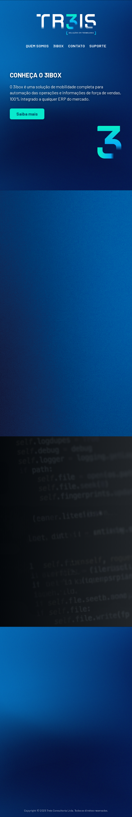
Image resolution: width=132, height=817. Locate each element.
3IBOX (58, 46)
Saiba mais (27, 113)
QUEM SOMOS (37, 46)
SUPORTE (97, 46)
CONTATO (76, 46)
